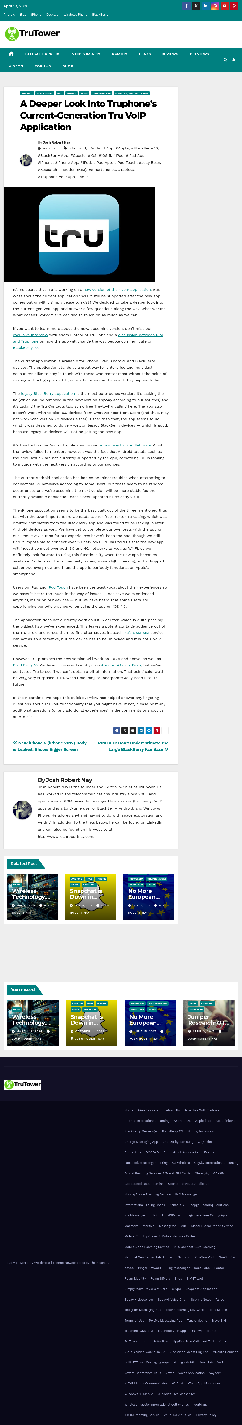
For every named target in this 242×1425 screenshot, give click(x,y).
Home (129, 1110)
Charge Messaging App (141, 1142)
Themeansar (99, 1262)
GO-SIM (219, 1173)
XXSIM (151, 884)
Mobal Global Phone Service (212, 1226)
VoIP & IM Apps (86, 54)
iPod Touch (58, 587)
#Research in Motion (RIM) (62, 169)
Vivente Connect (225, 1352)
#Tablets (126, 169)
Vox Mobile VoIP (212, 1362)
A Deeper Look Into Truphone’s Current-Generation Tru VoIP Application (88, 115)
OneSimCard (228, 1257)
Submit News (201, 1299)
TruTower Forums (203, 1331)
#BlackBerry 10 (144, 148)
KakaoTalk (176, 1205)
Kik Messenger (135, 1215)
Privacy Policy (206, 1415)
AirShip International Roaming (147, 1121)
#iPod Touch (125, 162)
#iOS (92, 155)
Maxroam (131, 1226)
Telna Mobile (217, 1310)
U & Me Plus (160, 1341)
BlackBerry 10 (25, 347)
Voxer (170, 1373)
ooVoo (129, 1268)
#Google (78, 155)
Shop (67, 66)
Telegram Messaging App (143, 1310)
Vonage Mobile (185, 1362)
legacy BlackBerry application (48, 393)
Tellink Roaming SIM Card (185, 1310)
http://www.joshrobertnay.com (65, 836)
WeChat (177, 1383)
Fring (164, 1163)
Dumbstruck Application (181, 1152)
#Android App (100, 148)
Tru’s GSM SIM (136, 632)
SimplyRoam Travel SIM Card (146, 1289)
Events (209, 1152)
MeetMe (149, 1226)
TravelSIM (136, 878)
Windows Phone (75, 14)
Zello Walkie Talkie (178, 1415)
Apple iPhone (226, 1121)
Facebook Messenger (140, 1163)
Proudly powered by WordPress (27, 1262)
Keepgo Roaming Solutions (209, 1205)
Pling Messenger (177, 1268)
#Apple (122, 148)
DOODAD (152, 1152)
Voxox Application (191, 1373)
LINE (154, 1215)
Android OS (182, 1121)
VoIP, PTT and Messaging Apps (147, 1362)
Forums (42, 66)
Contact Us (133, 1152)
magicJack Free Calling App (206, 1215)
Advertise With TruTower (202, 1110)
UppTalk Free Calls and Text (193, 1341)
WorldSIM (136, 884)
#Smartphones (102, 169)
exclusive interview (30, 335)
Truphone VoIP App (172, 1331)
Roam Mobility (135, 1278)
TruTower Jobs (135, 1341)
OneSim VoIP (204, 1257)
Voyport (214, 1373)
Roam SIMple (160, 1278)
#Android (77, 148)
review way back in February (125, 445)
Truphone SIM (156, 878)
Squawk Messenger (139, 1299)
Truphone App (101, 93)
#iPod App (102, 162)
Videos (16, 66)
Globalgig (202, 1173)
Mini (184, 1226)
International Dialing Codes (145, 1205)
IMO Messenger (186, 1194)
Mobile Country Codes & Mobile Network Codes (160, 1236)
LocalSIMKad (171, 1215)
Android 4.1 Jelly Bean (121, 665)
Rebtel (219, 1268)
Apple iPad (203, 1121)
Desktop (52, 14)
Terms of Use (134, 1320)
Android (9, 14)
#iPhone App (66, 162)
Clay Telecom (207, 1142)
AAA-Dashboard (149, 1110)
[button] (225, 60)
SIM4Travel (195, 1278)
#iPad (118, 155)
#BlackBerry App (53, 155)
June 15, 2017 (145, 1031)
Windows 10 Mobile (139, 1394)
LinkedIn (154, 822)
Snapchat (89, 884)
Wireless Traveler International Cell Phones (157, 1404)
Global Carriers (42, 54)
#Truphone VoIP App (56, 176)
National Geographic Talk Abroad (149, 1257)
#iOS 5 (105, 155)
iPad (23, 14)
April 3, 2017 (204, 1031)
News (84, 93)
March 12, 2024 (30, 1031)
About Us (173, 1110)
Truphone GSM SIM (139, 1331)
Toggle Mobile (197, 1320)
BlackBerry (100, 14)
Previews (199, 54)
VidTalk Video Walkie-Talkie (145, 1352)
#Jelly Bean (149, 162)
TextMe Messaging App (165, 1320)
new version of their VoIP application (117, 289)
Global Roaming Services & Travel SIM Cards (157, 1173)
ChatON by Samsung (178, 1142)
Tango (220, 1299)
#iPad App (135, 155)
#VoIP (82, 176)
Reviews (170, 54)
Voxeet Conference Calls (143, 1373)
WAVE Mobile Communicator (146, 1383)
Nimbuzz (184, 1257)
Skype (176, 1289)
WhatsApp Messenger (204, 1383)
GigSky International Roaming (216, 1163)
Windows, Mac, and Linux (131, 93)
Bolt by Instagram (201, 1131)
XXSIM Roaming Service (142, 1415)
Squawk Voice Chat (172, 1299)
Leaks (145, 54)
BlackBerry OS (172, 1131)
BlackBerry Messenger (141, 1131)
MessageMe (167, 1226)
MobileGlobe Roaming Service (147, 1247)
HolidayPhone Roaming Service (148, 1194)
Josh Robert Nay (56, 142)
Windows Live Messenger (176, 1394)
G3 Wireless (181, 1163)
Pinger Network (149, 1268)
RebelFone (202, 1268)
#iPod (86, 162)
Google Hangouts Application (189, 1183)
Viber (222, 1341)
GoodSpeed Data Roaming (144, 1183)
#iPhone (45, 162)
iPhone (36, 14)
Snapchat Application (201, 1289)
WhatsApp (196, 1009)
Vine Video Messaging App (188, 1352)
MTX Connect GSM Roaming (194, 1247)
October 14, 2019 (89, 1031)
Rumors (120, 54)
